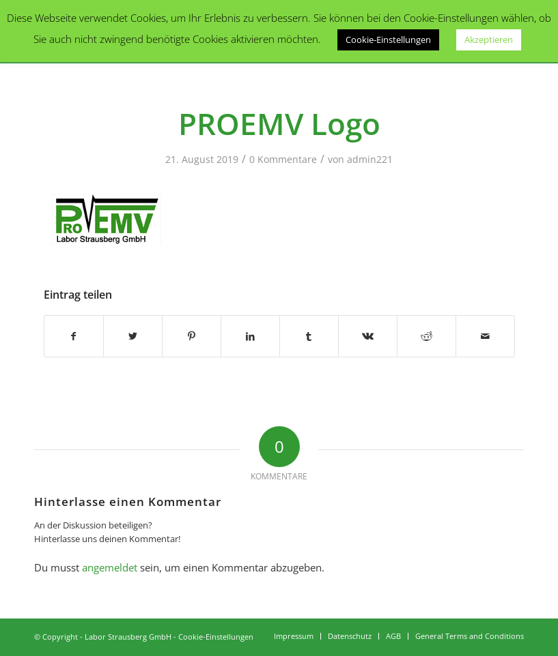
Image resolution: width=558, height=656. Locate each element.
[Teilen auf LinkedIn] (250, 336)
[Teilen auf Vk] (368, 336)
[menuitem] (293, 636)
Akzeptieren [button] (488, 39)
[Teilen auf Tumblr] (309, 336)
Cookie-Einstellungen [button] (388, 39)
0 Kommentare (283, 159)
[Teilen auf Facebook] (73, 336)
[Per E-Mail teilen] (485, 336)
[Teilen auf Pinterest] (192, 336)
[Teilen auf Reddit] (426, 336)
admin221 (370, 159)
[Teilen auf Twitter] (133, 336)
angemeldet (109, 567)
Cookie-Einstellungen (215, 636)
